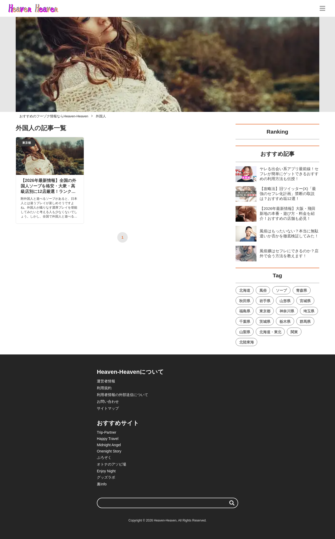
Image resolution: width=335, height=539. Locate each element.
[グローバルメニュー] (322, 8)
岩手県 (264, 301)
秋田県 (244, 301)
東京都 (264, 311)
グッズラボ (106, 477)
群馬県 (305, 321)
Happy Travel (107, 439)
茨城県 (264, 321)
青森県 (301, 290)
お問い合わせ (108, 401)
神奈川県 (287, 311)
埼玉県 (308, 311)
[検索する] (232, 503)
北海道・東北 (270, 332)
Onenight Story (109, 451)
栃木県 (285, 321)
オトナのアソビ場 (111, 464)
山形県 (285, 301)
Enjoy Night (106, 471)
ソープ (281, 290)
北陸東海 (246, 342)
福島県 (244, 311)
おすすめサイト (118, 423)
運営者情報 (106, 381)
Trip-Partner (106, 432)
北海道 (244, 290)
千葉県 (244, 321)
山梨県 (244, 332)
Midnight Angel (109, 445)
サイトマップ (108, 408)
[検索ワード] (167, 503)
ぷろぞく (104, 457)
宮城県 (305, 301)
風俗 (263, 290)
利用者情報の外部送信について (122, 395)
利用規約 (104, 388)
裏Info (102, 484)
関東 (294, 332)
